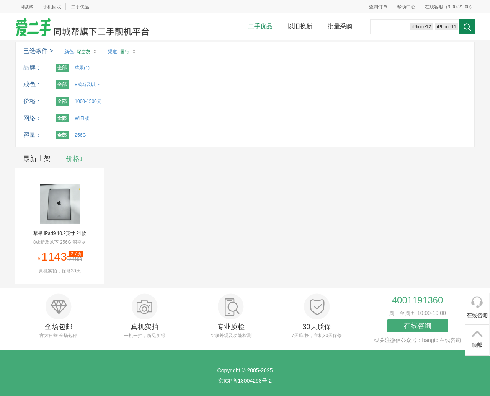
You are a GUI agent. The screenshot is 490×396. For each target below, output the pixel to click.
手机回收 (52, 7)
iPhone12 (421, 26)
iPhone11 (446, 26)
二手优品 (80, 7)
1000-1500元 (88, 101)
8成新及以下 (87, 84)
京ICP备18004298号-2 (245, 381)
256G (80, 135)
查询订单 (378, 7)
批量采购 (340, 26)
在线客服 (434, 7)
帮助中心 (406, 7)
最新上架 (37, 159)
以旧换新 (300, 26)
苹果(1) (82, 67)
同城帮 (26, 7)
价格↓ (74, 159)
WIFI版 (82, 118)
